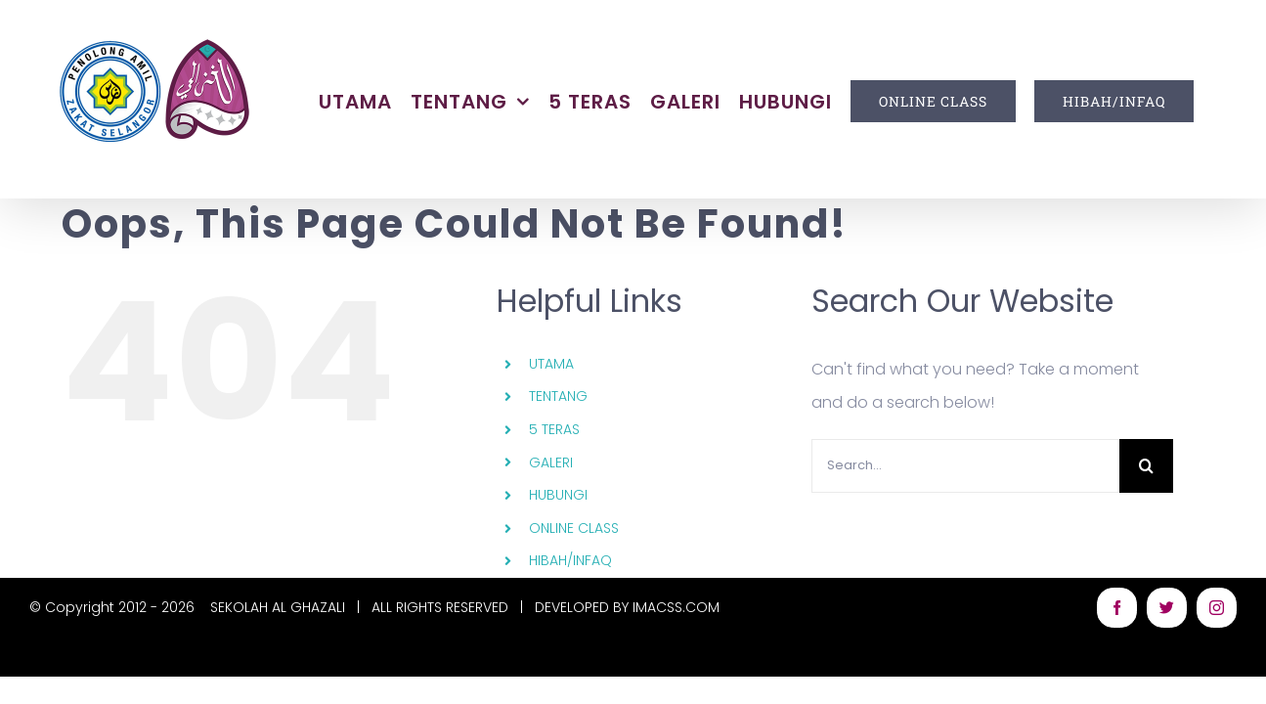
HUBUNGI (558, 495)
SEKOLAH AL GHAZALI (277, 607)
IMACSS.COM (676, 607)
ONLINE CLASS (574, 528)
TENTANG (558, 396)
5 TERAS (554, 429)
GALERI (551, 462)
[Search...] (965, 466)
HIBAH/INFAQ (570, 560)
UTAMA (551, 364)
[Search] (1146, 466)
